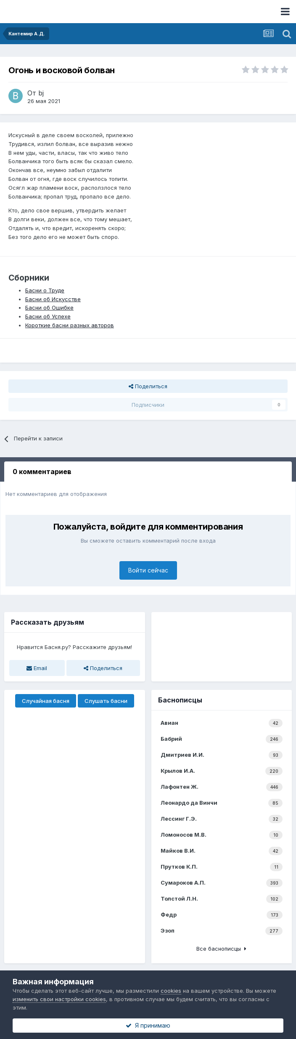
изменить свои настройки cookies (59, 999)
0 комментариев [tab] (42, 471)
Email (36, 668)
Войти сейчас (148, 570)
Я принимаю (148, 1025)
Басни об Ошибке (49, 307)
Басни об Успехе (48, 316)
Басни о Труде (44, 290)
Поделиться (148, 386)
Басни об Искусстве (53, 299)
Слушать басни (106, 700)
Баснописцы (180, 700)
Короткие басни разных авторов (69, 325)
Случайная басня (45, 700)
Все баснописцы (221, 948)
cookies (171, 990)
